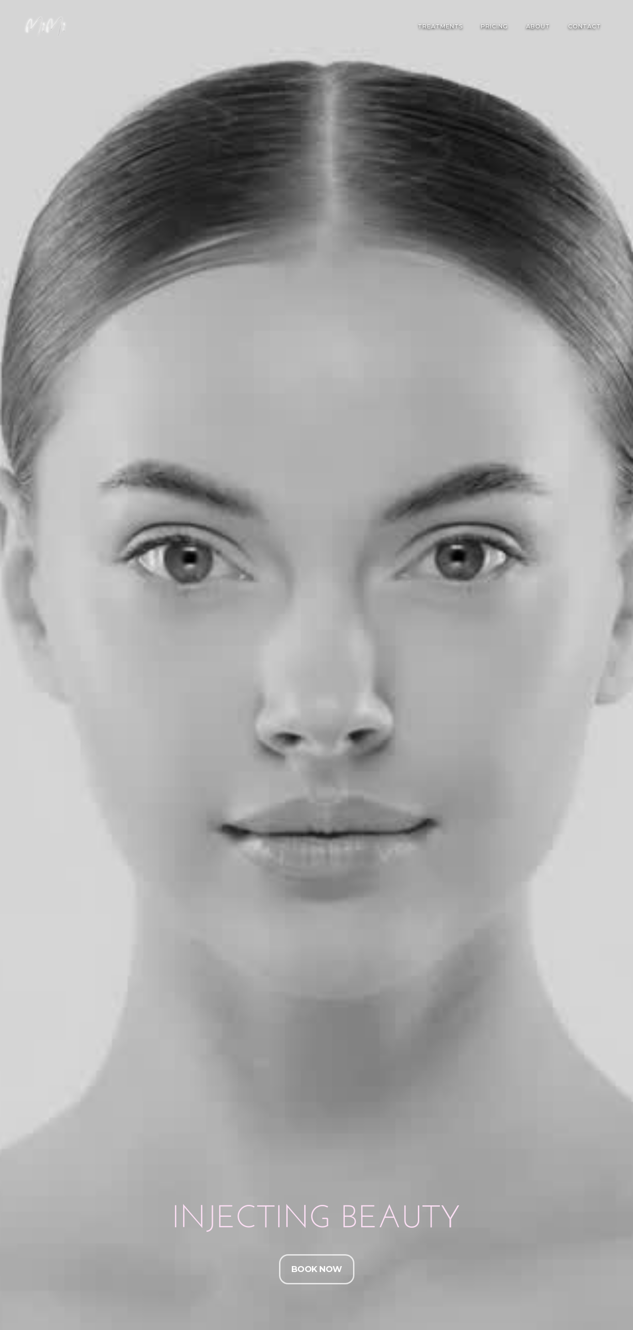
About (538, 26)
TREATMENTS (440, 26)
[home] (46, 26)
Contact (584, 26)
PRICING (494, 26)
